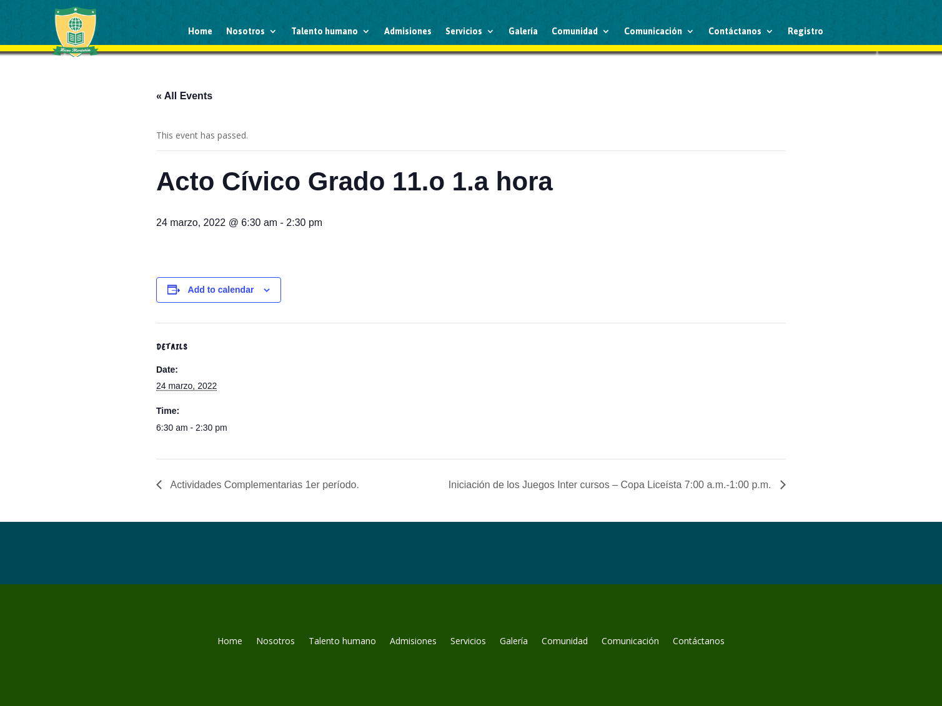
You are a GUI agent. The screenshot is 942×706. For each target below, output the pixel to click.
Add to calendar (221, 290)
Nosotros (245, 31)
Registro (805, 31)
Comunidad (575, 31)
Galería (523, 31)
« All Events (184, 96)
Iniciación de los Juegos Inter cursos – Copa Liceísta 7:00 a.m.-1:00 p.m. (611, 484)
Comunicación (653, 31)
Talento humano (324, 31)
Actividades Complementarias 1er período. (263, 484)
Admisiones (408, 31)
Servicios (463, 31)
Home (200, 31)
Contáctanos (734, 31)
